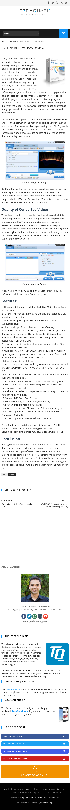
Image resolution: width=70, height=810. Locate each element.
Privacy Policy (17, 798)
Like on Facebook (35, 737)
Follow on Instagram (35, 751)
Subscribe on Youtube (35, 759)
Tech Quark (27, 789)
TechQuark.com (20, 711)
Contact (38, 798)
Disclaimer (29, 798)
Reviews (12, 41)
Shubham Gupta (47, 803)
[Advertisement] (34, 540)
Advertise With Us (51, 798)
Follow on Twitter (35, 744)
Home (3, 41)
